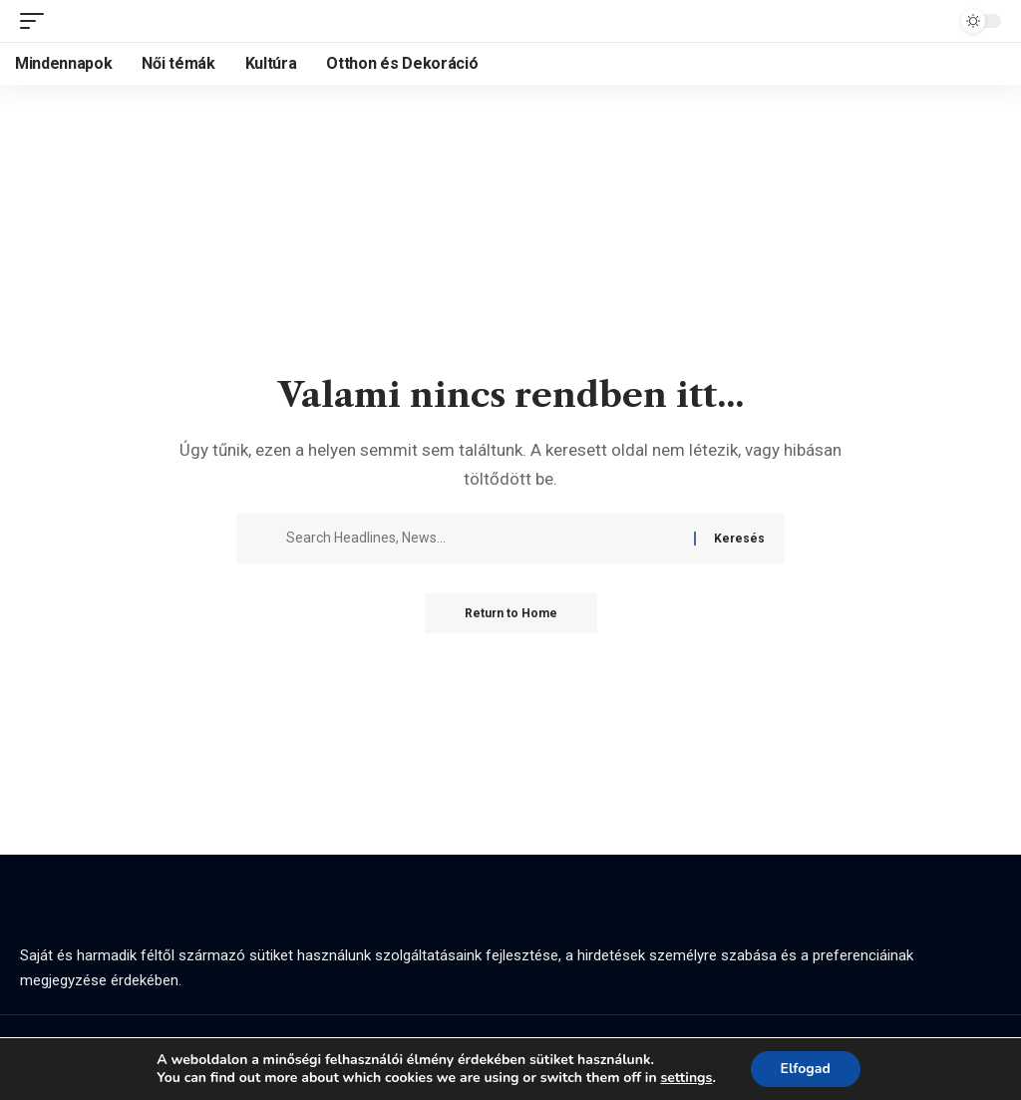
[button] (37, 21)
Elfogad (806, 1068)
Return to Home (511, 613)
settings (686, 1078)
